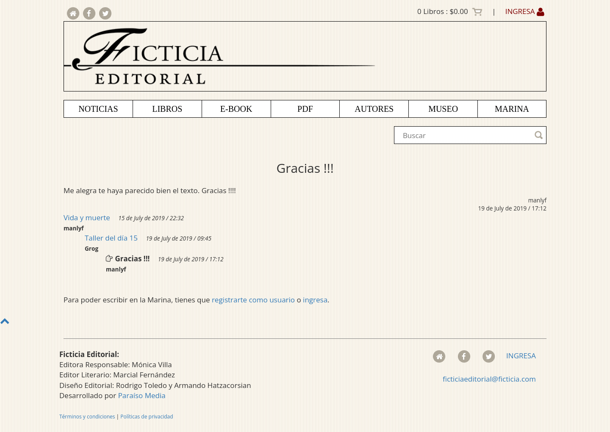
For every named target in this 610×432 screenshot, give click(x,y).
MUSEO (443, 109)
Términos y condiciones (87, 416)
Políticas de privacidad (146, 416)
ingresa (315, 300)
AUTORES (374, 109)
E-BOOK (236, 109)
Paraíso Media (142, 395)
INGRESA (524, 11)
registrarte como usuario (253, 300)
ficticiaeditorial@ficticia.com (489, 379)
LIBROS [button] (167, 109)
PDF (305, 109)
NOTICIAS (98, 109)
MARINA (512, 109)
